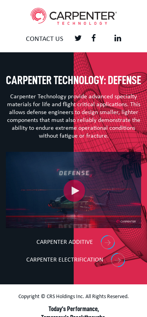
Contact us (44, 39)
